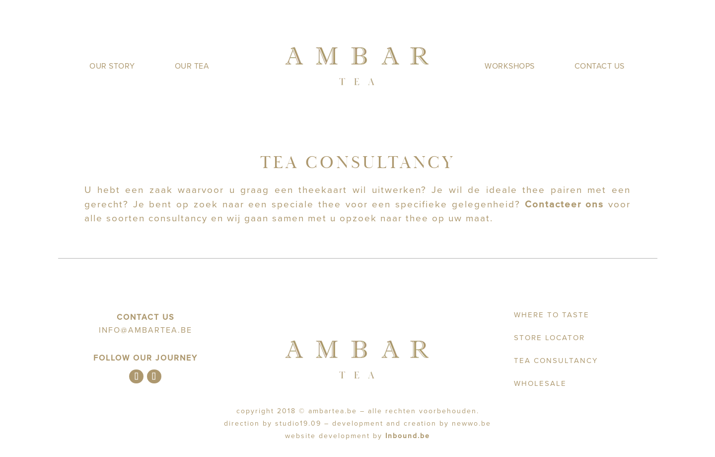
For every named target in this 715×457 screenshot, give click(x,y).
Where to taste (551, 314)
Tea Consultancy (556, 360)
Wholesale (540, 383)
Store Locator (549, 337)
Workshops (510, 66)
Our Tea (192, 66)
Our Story (112, 66)
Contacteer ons (564, 204)
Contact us (599, 66)
